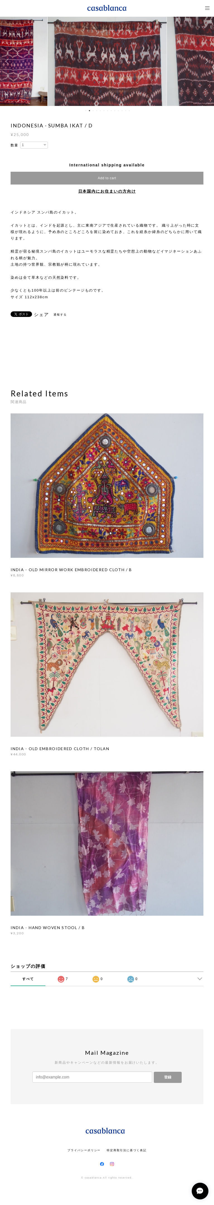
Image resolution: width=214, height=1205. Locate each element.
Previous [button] (8, 61)
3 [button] (93, 110)
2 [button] (89, 110)
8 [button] (111, 110)
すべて (28, 979)
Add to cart (107, 178)
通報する (60, 314)
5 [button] (100, 110)
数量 (14, 145)
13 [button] (129, 110)
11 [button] (122, 110)
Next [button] (205, 61)
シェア (41, 314)
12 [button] (125, 110)
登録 (167, 1077)
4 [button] (96, 110)
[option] (107, 61)
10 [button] (118, 110)
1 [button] (85, 110)
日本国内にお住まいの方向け (107, 191)
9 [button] (114, 110)
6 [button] (103, 110)
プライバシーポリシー (84, 1150)
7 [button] (107, 110)
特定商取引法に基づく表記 (127, 1150)
